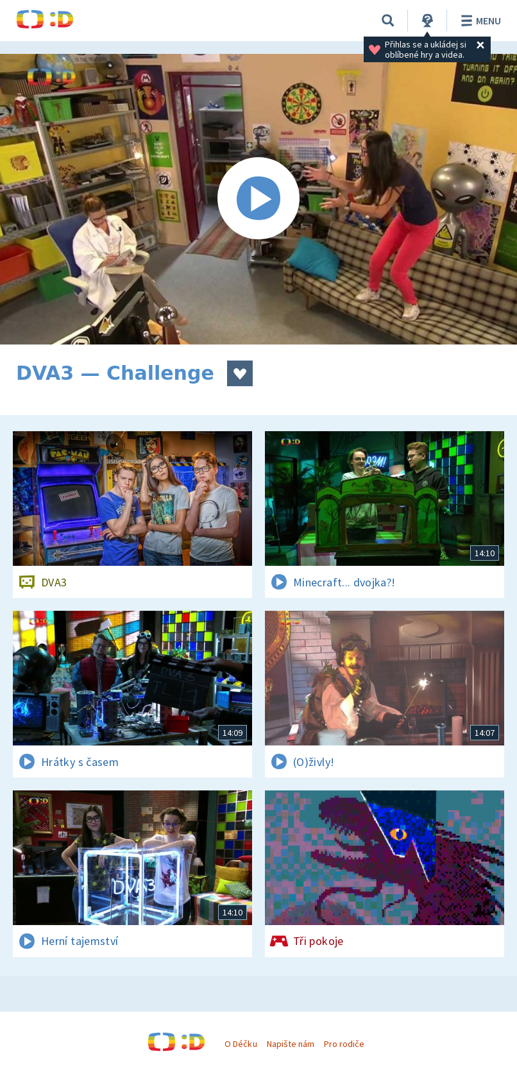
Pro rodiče (344, 1044)
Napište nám (290, 1044)
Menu (479, 20)
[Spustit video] (258, 199)
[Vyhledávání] (388, 20)
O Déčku (241, 1044)
